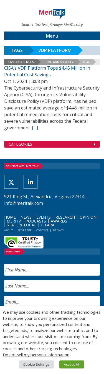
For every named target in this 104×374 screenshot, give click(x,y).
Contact (42, 230)
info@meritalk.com (23, 203)
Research (65, 217)
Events (43, 217)
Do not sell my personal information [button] (36, 354)
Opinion (88, 217)
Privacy (58, 230)
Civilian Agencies (21, 62)
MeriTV (14, 221)
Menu (52, 36)
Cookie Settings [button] (36, 364)
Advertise (24, 230)
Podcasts (36, 221)
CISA (86, 62)
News (26, 217)
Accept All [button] (72, 364)
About (8, 230)
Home (10, 217)
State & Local (21, 224)
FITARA (47, 224)
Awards (59, 221)
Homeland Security (58, 62)
